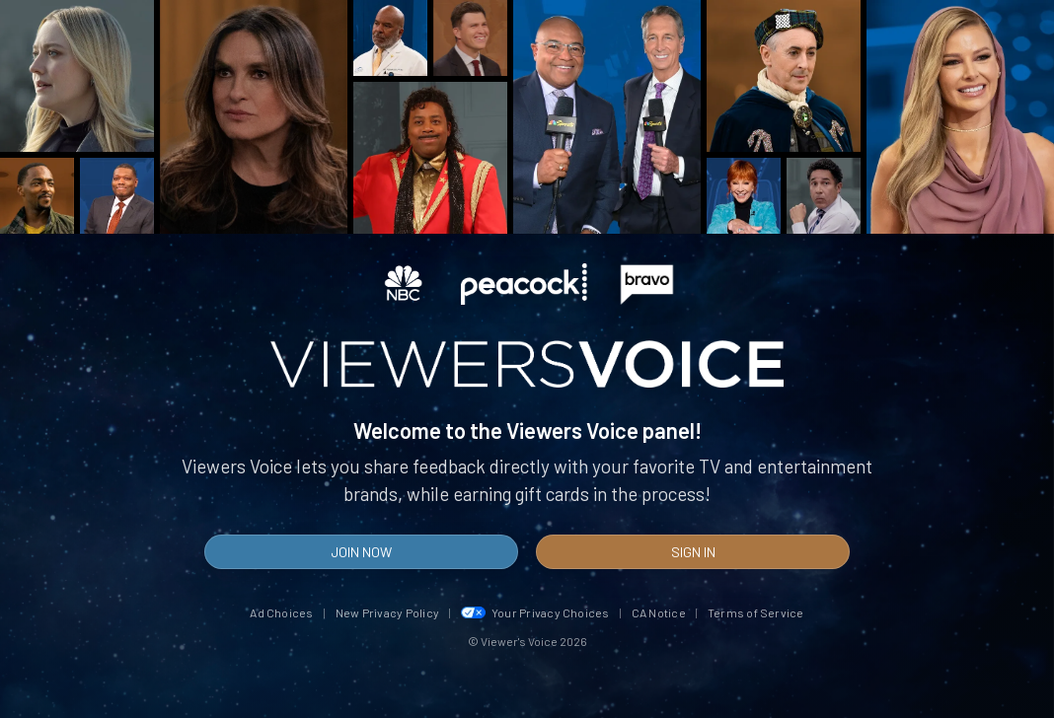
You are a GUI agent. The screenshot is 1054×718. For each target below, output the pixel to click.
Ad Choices (281, 612)
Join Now (361, 551)
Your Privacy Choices (535, 612)
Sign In (693, 551)
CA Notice (659, 612)
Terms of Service (756, 612)
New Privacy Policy (387, 612)
